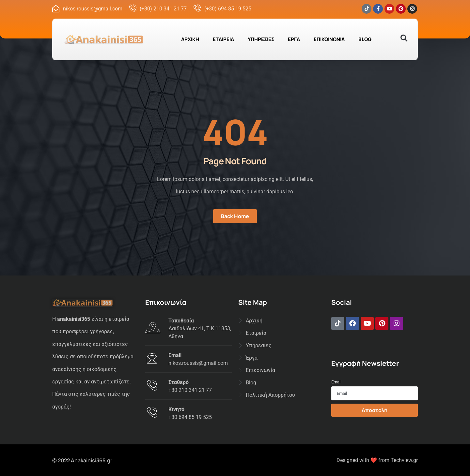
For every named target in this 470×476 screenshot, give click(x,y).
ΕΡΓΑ (294, 39)
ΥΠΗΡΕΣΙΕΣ (261, 39)
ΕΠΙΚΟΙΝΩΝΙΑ (329, 39)
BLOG (364, 39)
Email (336, 381)
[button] (404, 38)
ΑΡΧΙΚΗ (190, 39)
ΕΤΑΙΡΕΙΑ (223, 39)
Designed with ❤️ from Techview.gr (377, 460)
